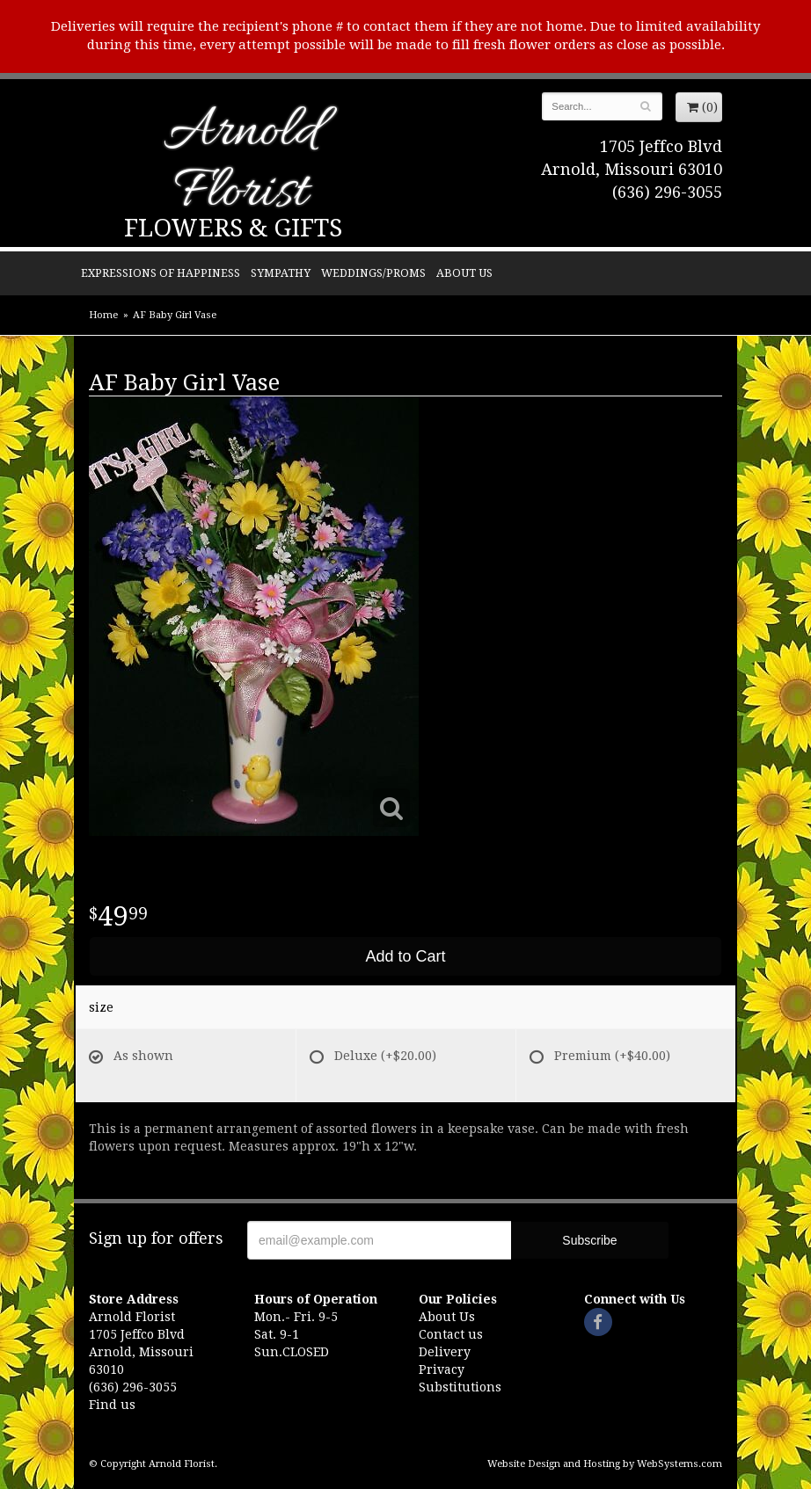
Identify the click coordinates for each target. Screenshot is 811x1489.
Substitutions (460, 1387)
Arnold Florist (241, 164)
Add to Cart (405, 956)
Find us (112, 1405)
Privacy (441, 1369)
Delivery (445, 1352)
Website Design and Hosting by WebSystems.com (604, 1464)
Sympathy (281, 273)
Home (103, 315)
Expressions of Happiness (160, 273)
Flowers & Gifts (233, 228)
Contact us (451, 1334)
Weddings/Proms (373, 273)
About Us (464, 273)
